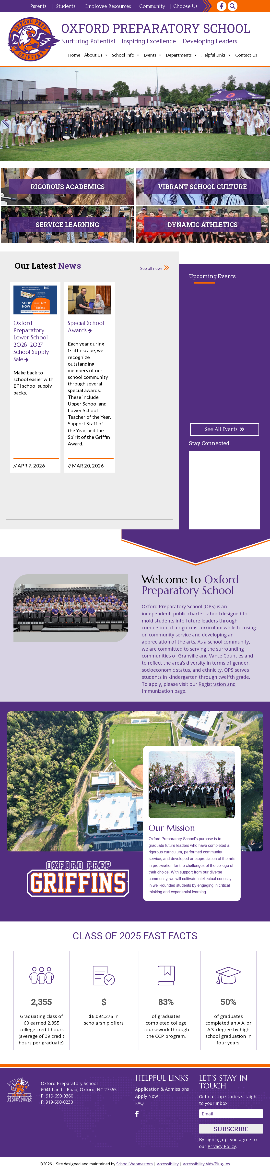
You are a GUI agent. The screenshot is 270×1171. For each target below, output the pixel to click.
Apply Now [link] (146, 1096)
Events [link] (153, 55)
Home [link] (74, 55)
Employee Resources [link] (108, 6)
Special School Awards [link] (86, 327)
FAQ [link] (139, 1103)
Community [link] (152, 6)
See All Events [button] (221, 429)
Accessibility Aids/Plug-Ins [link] (206, 1164)
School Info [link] (126, 55)
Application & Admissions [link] (162, 1089)
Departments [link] (182, 55)
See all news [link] (154, 268)
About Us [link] (96, 55)
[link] (221, 6)
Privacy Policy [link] (222, 1146)
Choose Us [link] (185, 6)
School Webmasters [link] (134, 1164)
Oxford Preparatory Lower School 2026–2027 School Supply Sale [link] (31, 341)
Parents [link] (38, 6)
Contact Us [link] (246, 55)
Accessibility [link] (168, 1164)
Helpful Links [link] (216, 55)
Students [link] (65, 6)
